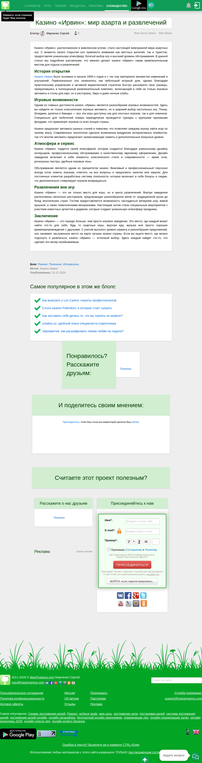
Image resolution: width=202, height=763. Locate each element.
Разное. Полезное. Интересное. (59, 264)
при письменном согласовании (149, 752)
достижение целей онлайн (28, 717)
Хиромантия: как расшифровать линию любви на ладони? (83, 331)
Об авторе (71, 698)
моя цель (105, 713)
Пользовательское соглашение (21, 693)
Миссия (69, 693)
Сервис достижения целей (46, 713)
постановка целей (151, 713)
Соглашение (134, 549)
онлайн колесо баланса (68, 721)
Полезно (125, 368)
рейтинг (135, 422)
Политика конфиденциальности (22, 698)
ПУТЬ (47, 5)
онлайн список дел (37, 721)
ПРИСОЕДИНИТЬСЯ (132, 565)
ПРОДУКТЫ (77, 5)
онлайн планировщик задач (169, 717)
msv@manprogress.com (28, 682)
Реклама (96, 704)
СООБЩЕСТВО (116, 5)
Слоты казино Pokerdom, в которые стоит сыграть (77, 308)
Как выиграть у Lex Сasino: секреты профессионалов (79, 300)
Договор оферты (11, 704)
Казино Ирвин (43, 76)
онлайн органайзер (62, 717)
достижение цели (126, 713)
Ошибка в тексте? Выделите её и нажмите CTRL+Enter (101, 745)
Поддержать (98, 693)
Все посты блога (145, 33)
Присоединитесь (71, 422)
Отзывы (69, 704)
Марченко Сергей (54, 33)
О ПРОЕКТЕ (32, 5)
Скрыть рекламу (84, 551)
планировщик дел (136, 717)
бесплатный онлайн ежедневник (99, 717)
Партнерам (98, 698)
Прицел (72, 713)
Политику (151, 549)
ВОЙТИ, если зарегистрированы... (132, 581)
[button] (195, 757)
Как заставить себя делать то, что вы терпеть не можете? (82, 315)
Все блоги (165, 33)
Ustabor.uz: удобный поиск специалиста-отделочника (79, 323)
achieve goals (88, 713)
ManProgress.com (42, 677)
